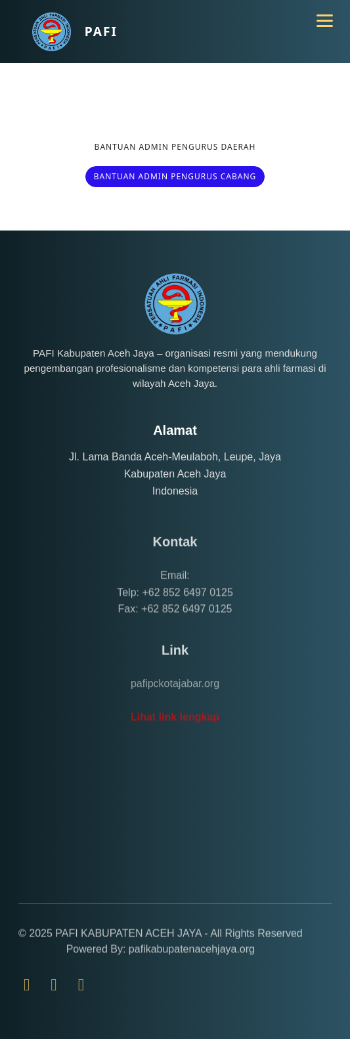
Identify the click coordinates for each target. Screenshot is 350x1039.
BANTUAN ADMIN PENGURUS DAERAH (175, 146)
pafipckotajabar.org (175, 707)
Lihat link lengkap (175, 740)
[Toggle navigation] (319, 14)
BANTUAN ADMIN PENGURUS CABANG (175, 176)
